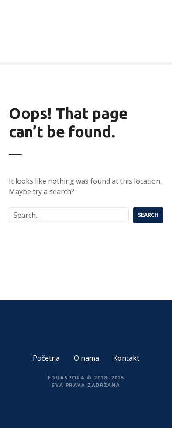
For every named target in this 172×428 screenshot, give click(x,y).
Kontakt (126, 358)
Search (148, 215)
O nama (86, 358)
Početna (46, 358)
